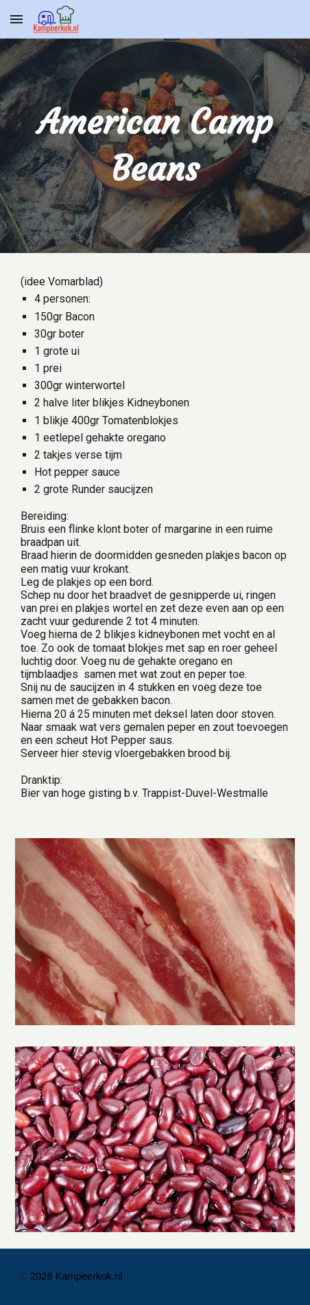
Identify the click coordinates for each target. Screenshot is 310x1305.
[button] (16, 19)
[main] (155, 146)
